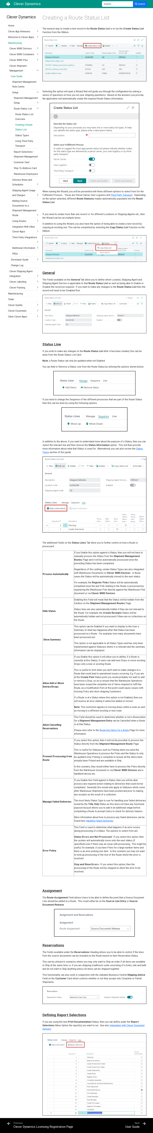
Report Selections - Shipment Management (26, 154)
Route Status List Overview (24, 117)
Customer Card (21, 162)
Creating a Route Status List (23, 127)
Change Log (17, 265)
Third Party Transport (122, 195)
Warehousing (15, 43)
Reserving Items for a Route (115, 730)
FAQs (15, 253)
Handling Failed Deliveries (99, 820)
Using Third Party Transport (24, 143)
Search (140, 4)
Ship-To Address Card (25, 168)
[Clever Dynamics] (23, 4)
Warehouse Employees (26, 174)
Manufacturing (15, 293)
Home (11, 25)
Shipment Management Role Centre (24, 84)
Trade (11, 299)
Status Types (22, 135)
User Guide (16, 76)
